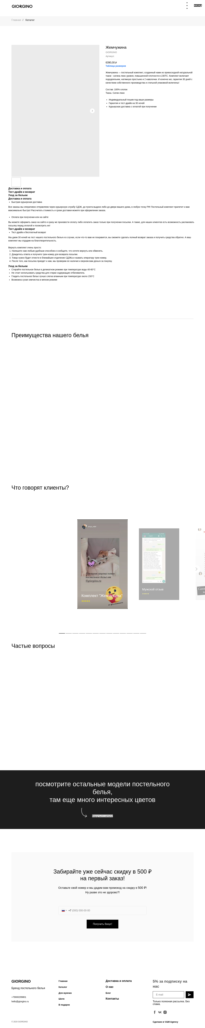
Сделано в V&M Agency (165, 1024)
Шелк (62, 1001)
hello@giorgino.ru (20, 1003)
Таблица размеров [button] (116, 66)
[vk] (160, 1014)
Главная (16, 20)
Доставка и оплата (119, 983)
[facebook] (155, 1014)
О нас (109, 988)
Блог (108, 995)
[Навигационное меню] (191, 6)
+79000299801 (18, 999)
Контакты (112, 1000)
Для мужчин (65, 995)
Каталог (30, 20)
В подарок (64, 1007)
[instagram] (165, 1014)
